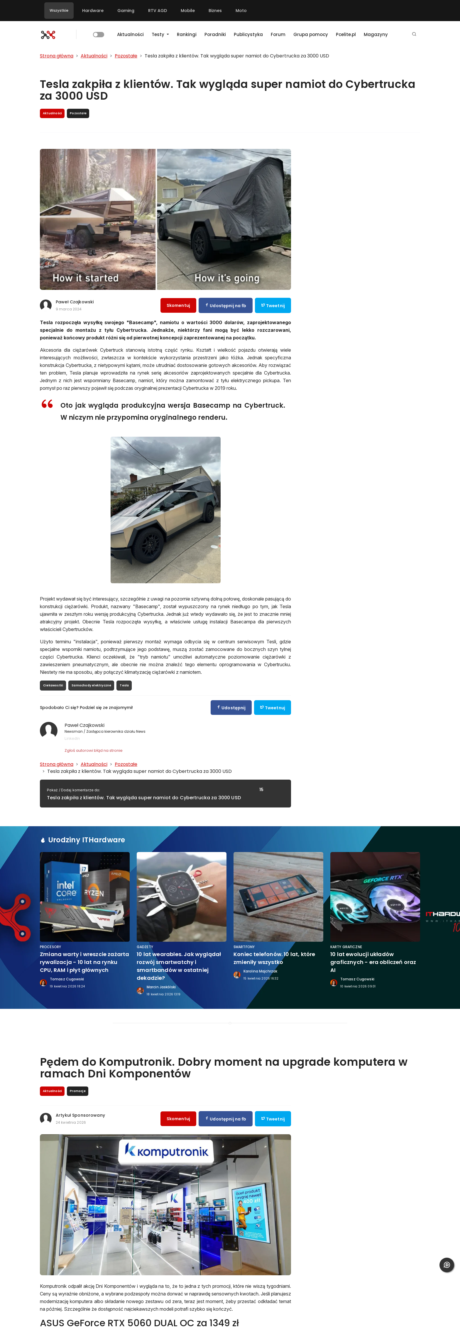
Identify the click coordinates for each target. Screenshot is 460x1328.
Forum (278, 34)
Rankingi (187, 34)
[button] (414, 34)
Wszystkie (59, 10)
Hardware (93, 10)
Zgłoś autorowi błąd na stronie (94, 750)
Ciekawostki (53, 685)
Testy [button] (158, 34)
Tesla (124, 685)
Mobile (188, 10)
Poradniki (215, 34)
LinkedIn (72, 738)
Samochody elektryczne (91, 685)
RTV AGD (157, 10)
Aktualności (130, 34)
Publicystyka (248, 34)
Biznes (215, 10)
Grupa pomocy (310, 34)
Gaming (125, 10)
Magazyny (376, 34)
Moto (241, 10)
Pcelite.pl (346, 34)
